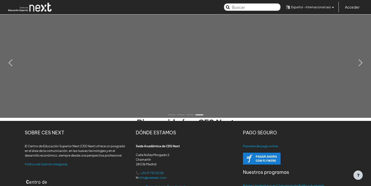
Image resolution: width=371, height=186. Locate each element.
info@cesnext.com (153, 178)
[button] (310, 7)
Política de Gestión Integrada (46, 164)
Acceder (352, 7)
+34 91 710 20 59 (152, 173)
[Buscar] (252, 7)
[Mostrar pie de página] (358, 175)
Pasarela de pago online (260, 146)
